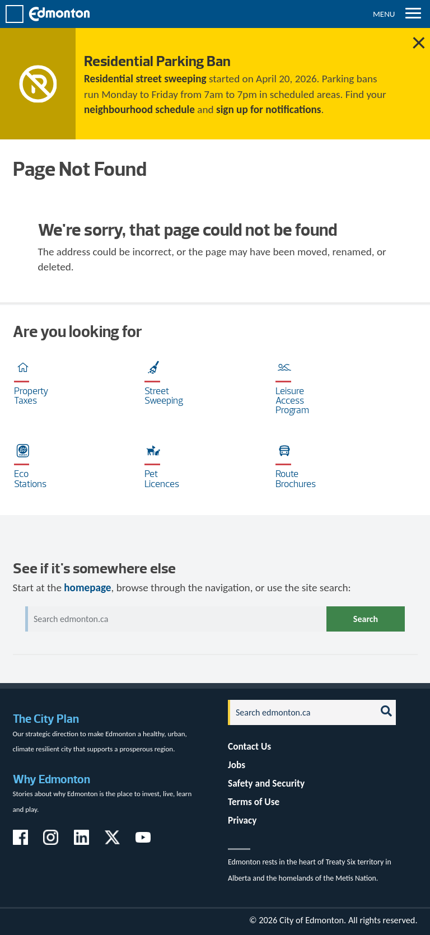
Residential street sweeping (145, 78)
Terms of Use (253, 802)
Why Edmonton (51, 779)
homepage (87, 587)
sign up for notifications (268, 109)
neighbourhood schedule (139, 109)
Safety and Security (266, 783)
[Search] (299, 712)
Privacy (242, 820)
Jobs (236, 765)
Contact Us (249, 746)
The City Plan (46, 719)
